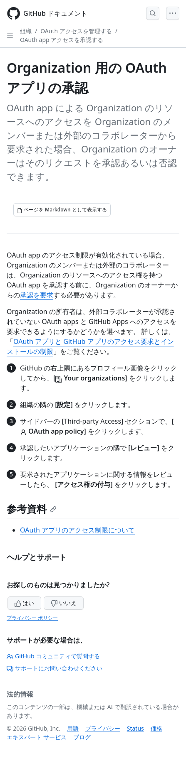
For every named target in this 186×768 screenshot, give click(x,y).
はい (25, 603)
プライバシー (102, 728)
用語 (73, 728)
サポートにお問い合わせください (54, 668)
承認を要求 (36, 294)
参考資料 (32, 508)
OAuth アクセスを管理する (76, 31)
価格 (156, 728)
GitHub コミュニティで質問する (53, 656)
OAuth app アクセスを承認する (61, 40)
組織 (26, 31)
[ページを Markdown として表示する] (62, 209)
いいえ (64, 603)
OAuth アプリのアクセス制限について (77, 530)
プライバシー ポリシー (32, 617)
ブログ (82, 737)
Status (135, 728)
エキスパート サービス (37, 737)
